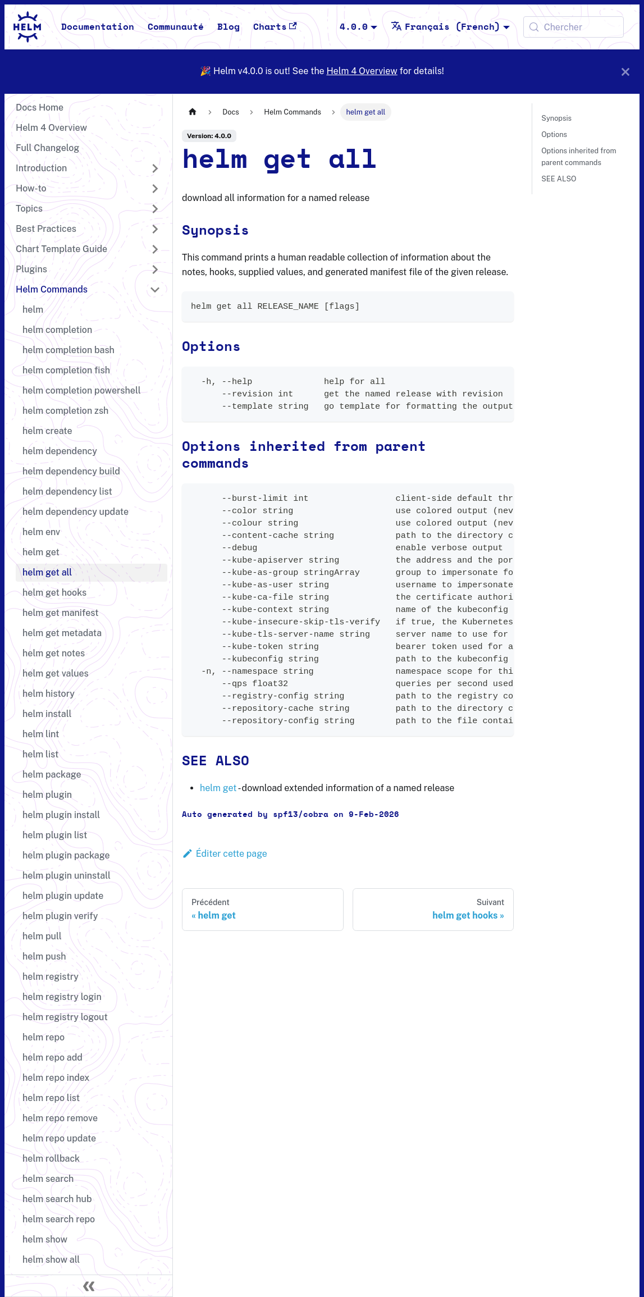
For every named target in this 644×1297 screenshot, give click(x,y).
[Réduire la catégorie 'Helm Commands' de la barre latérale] (155, 290)
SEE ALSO (558, 179)
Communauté (176, 26)
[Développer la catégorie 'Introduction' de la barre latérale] (155, 168)
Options (554, 134)
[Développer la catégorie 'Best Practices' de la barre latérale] (155, 229)
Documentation (97, 26)
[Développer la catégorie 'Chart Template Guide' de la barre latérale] (155, 249)
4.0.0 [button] (354, 26)
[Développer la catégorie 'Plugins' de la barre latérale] (155, 269)
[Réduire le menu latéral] (88, 1286)
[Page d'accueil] (192, 112)
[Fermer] (625, 71)
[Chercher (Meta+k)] (573, 27)
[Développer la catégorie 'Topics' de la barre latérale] (155, 209)
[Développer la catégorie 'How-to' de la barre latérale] (155, 189)
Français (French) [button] (445, 26)
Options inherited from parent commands (578, 157)
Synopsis (556, 118)
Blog (228, 26)
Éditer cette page (224, 853)
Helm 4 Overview (361, 71)
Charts (275, 26)
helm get (218, 788)
